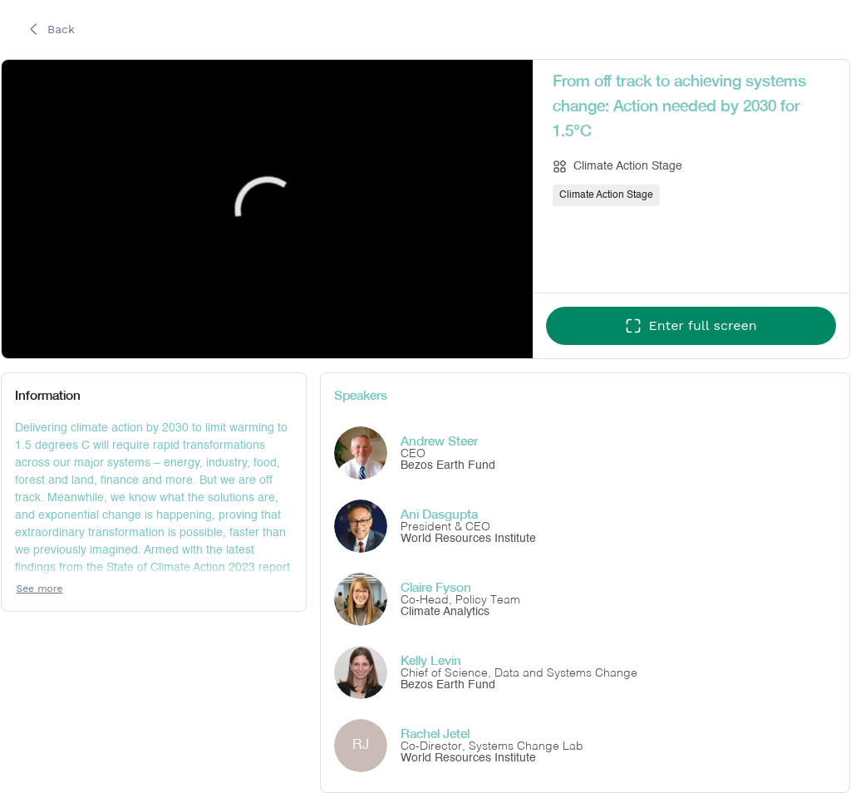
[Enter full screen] (691, 326)
